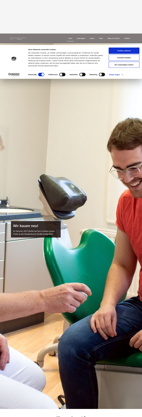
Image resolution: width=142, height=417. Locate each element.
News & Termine (114, 38)
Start (70, 38)
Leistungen (81, 38)
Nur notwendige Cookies (124, 20)
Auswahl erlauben (124, 13)
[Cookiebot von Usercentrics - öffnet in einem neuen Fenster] (14, 29)
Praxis (92, 38)
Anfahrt (127, 38)
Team (101, 38)
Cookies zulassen (124, 6)
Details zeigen (114, 30)
